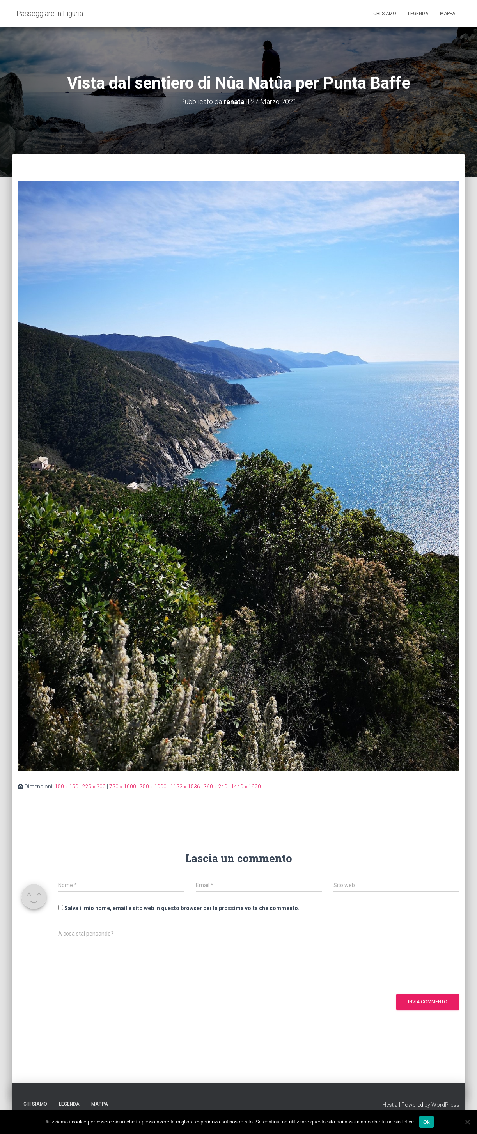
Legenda (418, 13)
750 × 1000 (122, 786)
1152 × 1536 (185, 786)
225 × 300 (94, 786)
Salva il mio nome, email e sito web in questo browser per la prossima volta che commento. (182, 908)
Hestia (390, 1105)
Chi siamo (384, 13)
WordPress (445, 1105)
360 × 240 (215, 786)
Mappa (447, 13)
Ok (426, 1122)
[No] (467, 1122)
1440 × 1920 (246, 786)
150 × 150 (66, 786)
